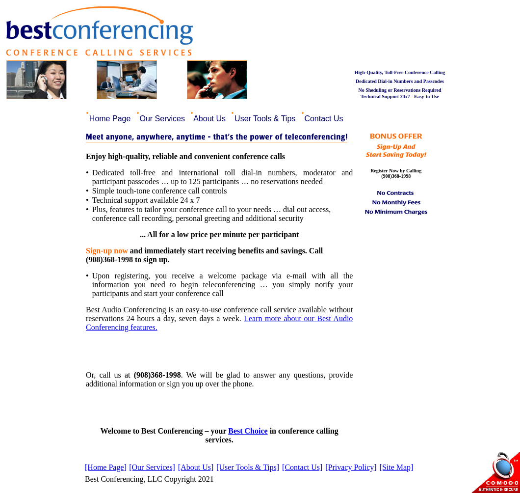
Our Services (163, 118)
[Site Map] (397, 467)
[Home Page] (106, 467)
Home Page (111, 118)
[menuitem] (111, 117)
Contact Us (324, 118)
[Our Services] (152, 467)
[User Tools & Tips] (247, 467)
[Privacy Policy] (350, 467)
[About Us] (195, 467)
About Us (211, 118)
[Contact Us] (302, 467)
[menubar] (217, 117)
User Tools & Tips (266, 118)
